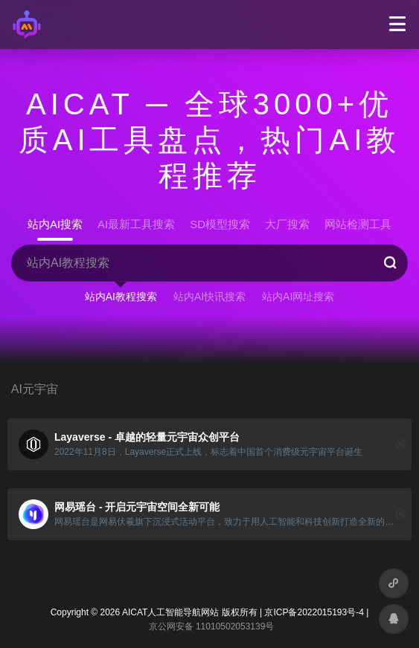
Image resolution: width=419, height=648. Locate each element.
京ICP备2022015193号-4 (313, 612)
